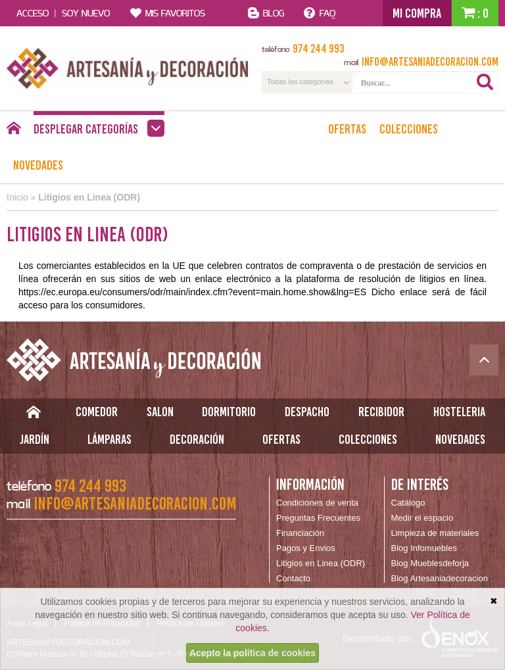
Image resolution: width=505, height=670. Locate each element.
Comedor (97, 411)
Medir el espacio (422, 518)
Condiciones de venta (317, 502)
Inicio (17, 197)
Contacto (293, 578)
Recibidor (381, 411)
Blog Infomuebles (424, 548)
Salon (160, 411)
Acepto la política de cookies (252, 653)
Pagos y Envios (305, 548)
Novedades (38, 165)
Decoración (197, 439)
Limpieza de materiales (435, 533)
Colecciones (408, 129)
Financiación (300, 533)
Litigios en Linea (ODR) (89, 197)
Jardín (34, 439)
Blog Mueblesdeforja (430, 563)
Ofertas (347, 129)
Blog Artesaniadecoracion (439, 578)
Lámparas (109, 439)
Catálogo (408, 502)
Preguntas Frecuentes (318, 518)
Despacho (307, 411)
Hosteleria (459, 411)
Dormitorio (229, 411)
